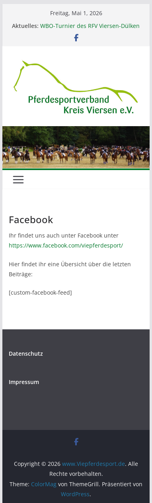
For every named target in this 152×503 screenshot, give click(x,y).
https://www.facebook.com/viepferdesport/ (66, 245)
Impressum (24, 382)
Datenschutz (26, 353)
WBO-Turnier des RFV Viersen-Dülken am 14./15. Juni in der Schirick (90, 30)
